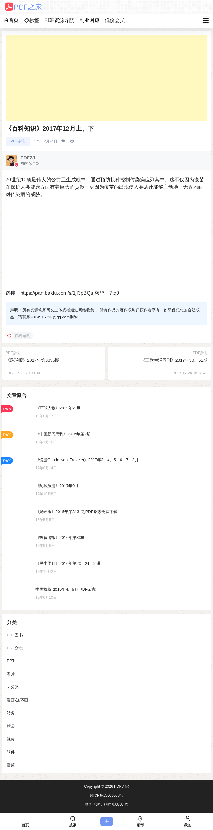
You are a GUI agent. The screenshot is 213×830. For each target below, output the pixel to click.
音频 (11, 765)
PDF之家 (121, 786)
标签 (31, 20)
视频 (11, 739)
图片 (11, 674)
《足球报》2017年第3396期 (32, 360)
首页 (11, 20)
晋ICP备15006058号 (106, 795)
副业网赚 (89, 20)
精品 (11, 726)
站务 (11, 713)
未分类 (13, 687)
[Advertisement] (106, 78)
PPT (10, 661)
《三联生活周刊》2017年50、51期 (174, 360)
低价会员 (115, 20)
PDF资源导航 (59, 20)
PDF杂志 (17, 141)
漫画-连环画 (17, 700)
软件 (11, 752)
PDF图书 (15, 635)
